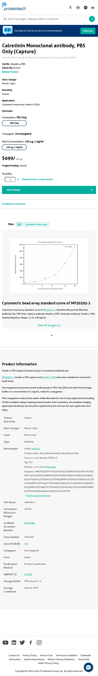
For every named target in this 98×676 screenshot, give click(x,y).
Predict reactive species (38, 495)
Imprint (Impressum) (34, 659)
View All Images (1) (49, 325)
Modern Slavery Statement (61, 659)
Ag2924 (36, 448)
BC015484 (50, 467)
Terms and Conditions (66, 655)
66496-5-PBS (49, 377)
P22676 (28, 574)
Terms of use (46, 655)
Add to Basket (13, 190)
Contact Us (14, 655)
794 (26, 543)
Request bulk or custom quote (37, 179)
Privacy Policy (30, 655)
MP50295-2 (49, 310)
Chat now (88, 30)
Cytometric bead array (36, 224)
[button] (88, 667)
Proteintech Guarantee (13, 204)
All (19, 224)
